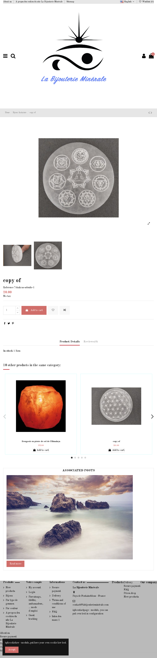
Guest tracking (33, 617)
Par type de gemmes (11, 602)
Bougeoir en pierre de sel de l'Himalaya (41, 441)
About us (7, 2)
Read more (15, 564)
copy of (116, 441)
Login (32, 592)
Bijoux (9, 596)
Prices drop (130, 593)
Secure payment (56, 589)
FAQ (54, 612)
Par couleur (12, 608)
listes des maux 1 (56, 618)
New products (10, 589)
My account (35, 587)
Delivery (56, 596)
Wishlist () (146, 2)
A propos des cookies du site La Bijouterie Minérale (39, 2)
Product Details (70, 341)
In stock (8, 351)
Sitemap (70, 2)
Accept (11, 650)
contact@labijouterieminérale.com (91, 605)
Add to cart (34, 310)
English (127, 2)
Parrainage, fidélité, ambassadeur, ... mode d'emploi (36, 604)
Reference (8, 287)
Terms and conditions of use (59, 604)
